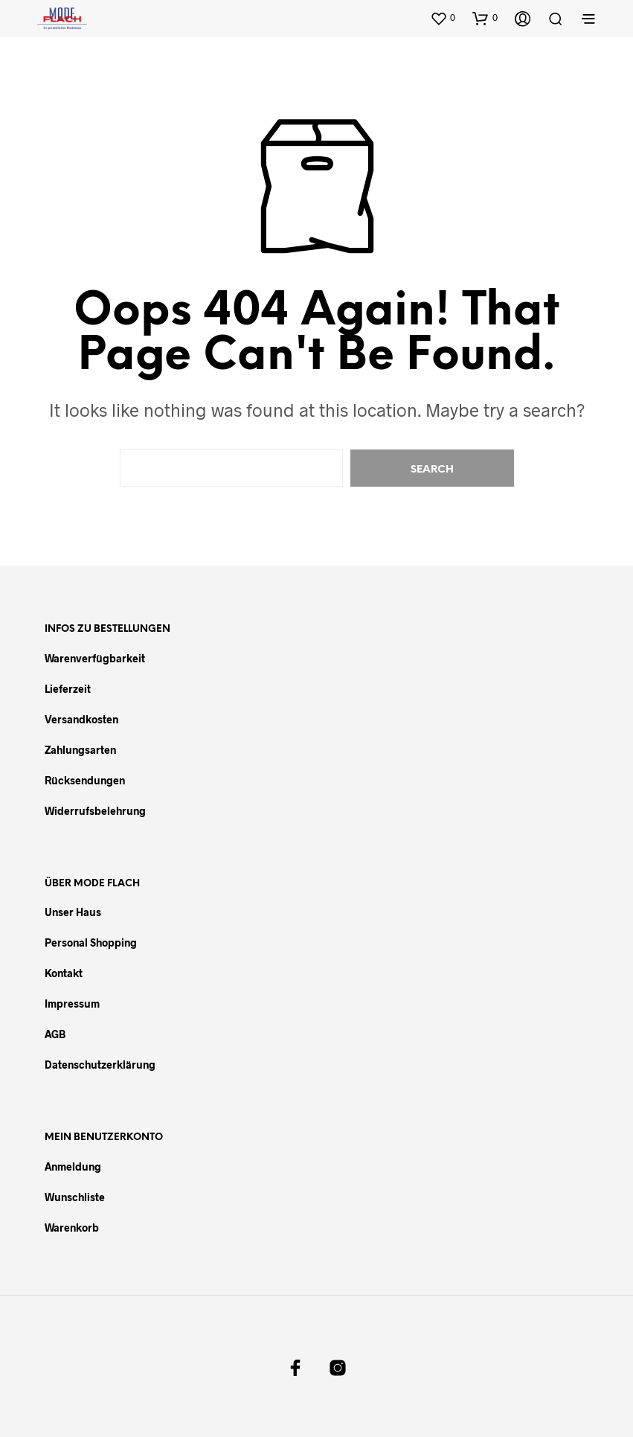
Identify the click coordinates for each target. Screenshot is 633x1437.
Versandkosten (81, 719)
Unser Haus (73, 912)
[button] (442, 17)
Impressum (72, 1003)
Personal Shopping (91, 942)
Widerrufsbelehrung (95, 810)
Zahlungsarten (80, 749)
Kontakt (64, 973)
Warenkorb (72, 1227)
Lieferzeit (68, 688)
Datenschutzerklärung (100, 1064)
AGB (55, 1034)
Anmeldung (73, 1166)
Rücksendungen (85, 780)
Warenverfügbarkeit (95, 658)
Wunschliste (75, 1197)
